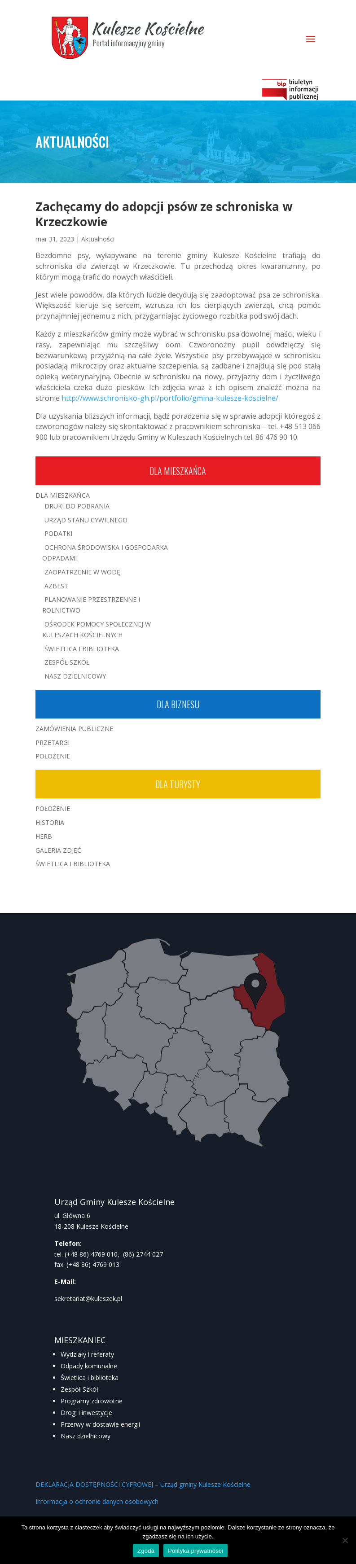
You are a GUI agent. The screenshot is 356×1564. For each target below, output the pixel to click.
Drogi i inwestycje (86, 1412)
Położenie (52, 756)
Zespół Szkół (66, 662)
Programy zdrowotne (92, 1401)
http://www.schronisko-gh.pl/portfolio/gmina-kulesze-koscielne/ (170, 398)
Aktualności (97, 239)
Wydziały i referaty (87, 1354)
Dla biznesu (178, 704)
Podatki (58, 533)
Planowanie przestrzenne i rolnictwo (91, 604)
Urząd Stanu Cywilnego (85, 520)
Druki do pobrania (77, 506)
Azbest (56, 586)
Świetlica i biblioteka (90, 1377)
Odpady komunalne (89, 1366)
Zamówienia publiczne (74, 728)
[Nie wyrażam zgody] (344, 1540)
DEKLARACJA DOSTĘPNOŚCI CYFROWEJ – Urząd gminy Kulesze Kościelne (143, 1484)
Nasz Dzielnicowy (75, 676)
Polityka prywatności (195, 1550)
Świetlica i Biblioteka (81, 648)
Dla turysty (177, 784)
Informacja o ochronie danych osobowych (96, 1501)
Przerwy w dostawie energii (100, 1424)
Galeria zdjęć (58, 850)
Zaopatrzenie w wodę (82, 572)
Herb (43, 836)
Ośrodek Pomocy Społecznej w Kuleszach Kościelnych (96, 629)
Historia (49, 822)
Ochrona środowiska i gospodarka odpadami (105, 552)
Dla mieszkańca (177, 471)
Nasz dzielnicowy (85, 1436)
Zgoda (145, 1550)
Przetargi (52, 742)
